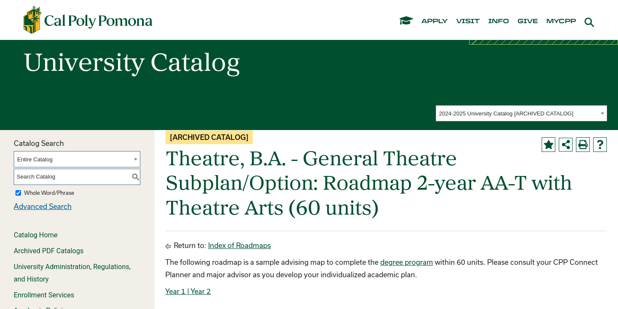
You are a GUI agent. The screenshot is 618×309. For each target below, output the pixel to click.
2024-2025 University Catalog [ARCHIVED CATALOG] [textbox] (506, 113)
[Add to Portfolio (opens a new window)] (548, 144)
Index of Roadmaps (239, 245)
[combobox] (521, 113)
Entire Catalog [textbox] (34, 159)
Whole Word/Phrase (49, 193)
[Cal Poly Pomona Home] (88, 20)
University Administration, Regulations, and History (72, 273)
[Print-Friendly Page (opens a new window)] (583, 144)
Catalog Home (36, 235)
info (498, 21)
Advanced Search (43, 206)
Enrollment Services (44, 295)
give (528, 21)
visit (468, 21)
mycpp (561, 21)
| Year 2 (198, 291)
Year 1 (175, 291)
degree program (406, 262)
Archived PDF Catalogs (49, 251)
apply (434, 21)
